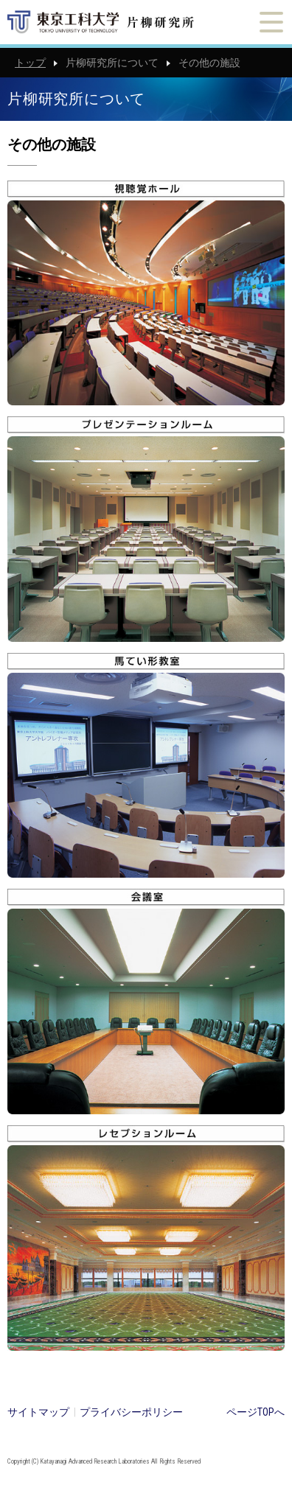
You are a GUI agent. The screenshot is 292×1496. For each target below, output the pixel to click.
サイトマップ (38, 1412)
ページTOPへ (255, 1412)
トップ (30, 63)
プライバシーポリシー (131, 1412)
